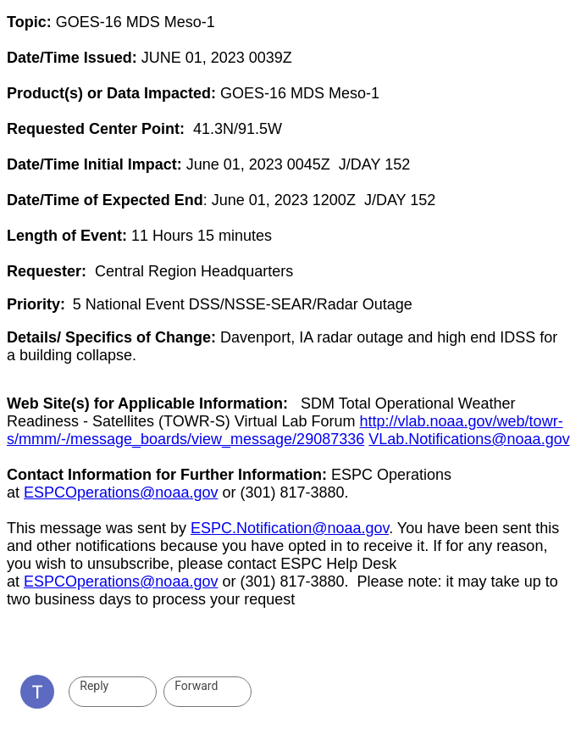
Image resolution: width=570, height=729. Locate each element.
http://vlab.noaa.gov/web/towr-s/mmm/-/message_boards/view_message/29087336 (285, 430)
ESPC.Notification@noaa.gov (290, 528)
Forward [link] (196, 686)
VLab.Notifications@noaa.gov (468, 439)
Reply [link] (94, 686)
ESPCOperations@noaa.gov (121, 492)
